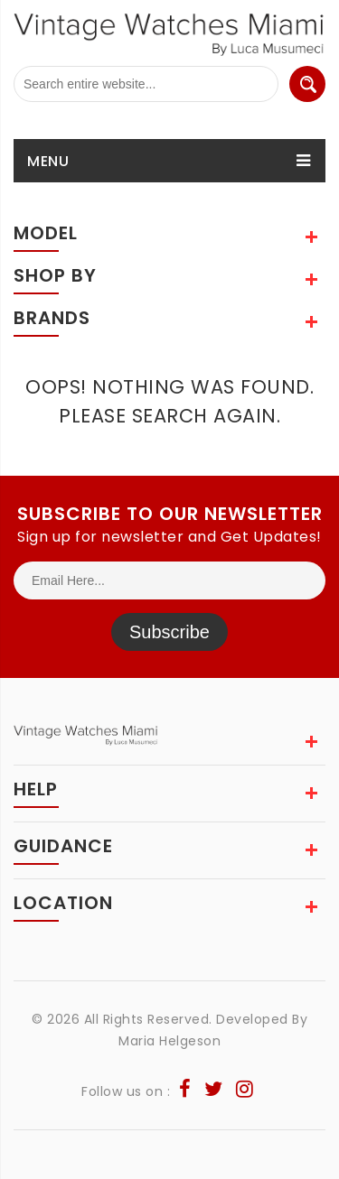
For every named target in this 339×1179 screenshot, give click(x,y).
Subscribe (169, 632)
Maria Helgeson (169, 1041)
